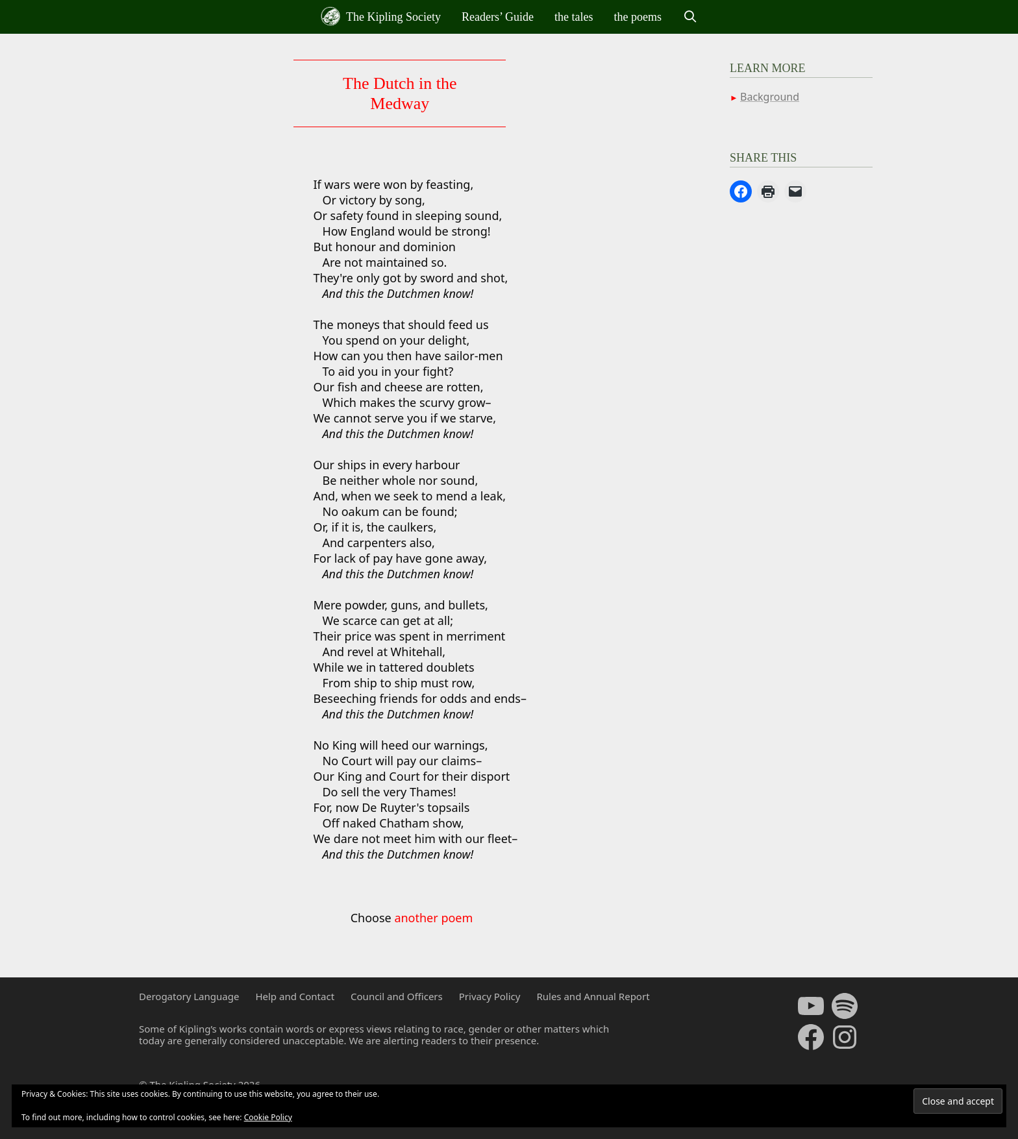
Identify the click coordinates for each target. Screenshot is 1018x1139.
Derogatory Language (189, 996)
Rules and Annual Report (592, 996)
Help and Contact (294, 996)
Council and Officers (397, 996)
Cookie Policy (268, 1117)
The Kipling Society (381, 16)
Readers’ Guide (498, 16)
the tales (573, 16)
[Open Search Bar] (690, 17)
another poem (433, 917)
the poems (638, 16)
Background (769, 97)
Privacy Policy (490, 996)
